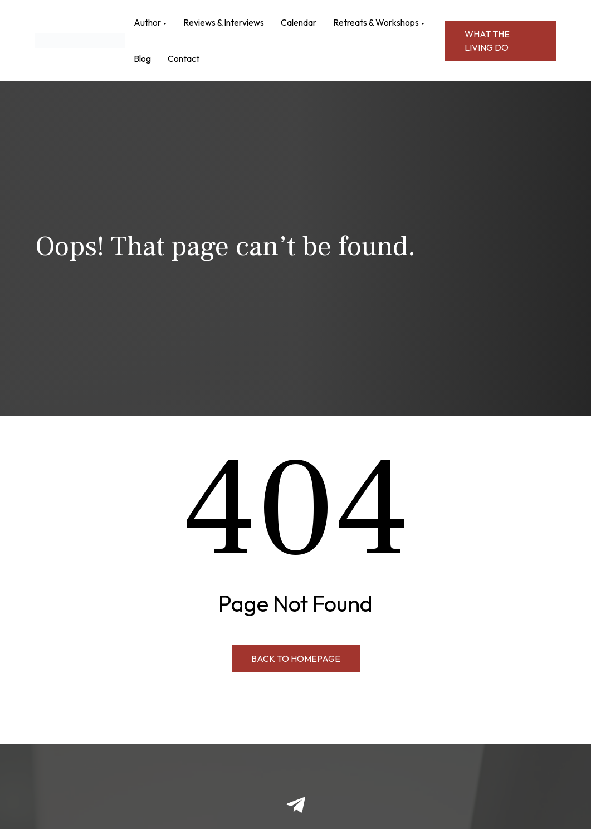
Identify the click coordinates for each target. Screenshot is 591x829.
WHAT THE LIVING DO (487, 40)
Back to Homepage (295, 658)
